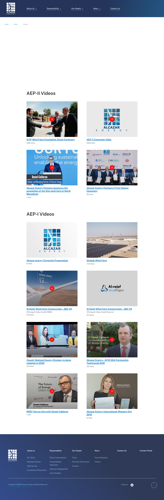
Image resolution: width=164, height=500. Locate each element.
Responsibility (54, 8)
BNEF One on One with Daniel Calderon (47, 411)
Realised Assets (34, 461)
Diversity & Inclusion (80, 461)
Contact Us (115, 8)
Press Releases (101, 457)
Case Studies (55, 473)
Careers (75, 465)
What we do (32, 465)
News (96, 8)
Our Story (31, 457)
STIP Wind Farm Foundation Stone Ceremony (51, 139)
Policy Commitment (58, 457)
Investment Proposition (37, 469)
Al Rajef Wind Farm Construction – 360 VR (49, 308)
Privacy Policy (24, 486)
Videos (97, 461)
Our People (77, 8)
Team (74, 457)
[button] (35, 8)
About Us (32, 8)
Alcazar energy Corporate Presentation (47, 260)
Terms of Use (13, 486)
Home (7, 24)
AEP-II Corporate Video (99, 139)
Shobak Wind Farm (97, 260)
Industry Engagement (59, 468)
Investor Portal (146, 450)
